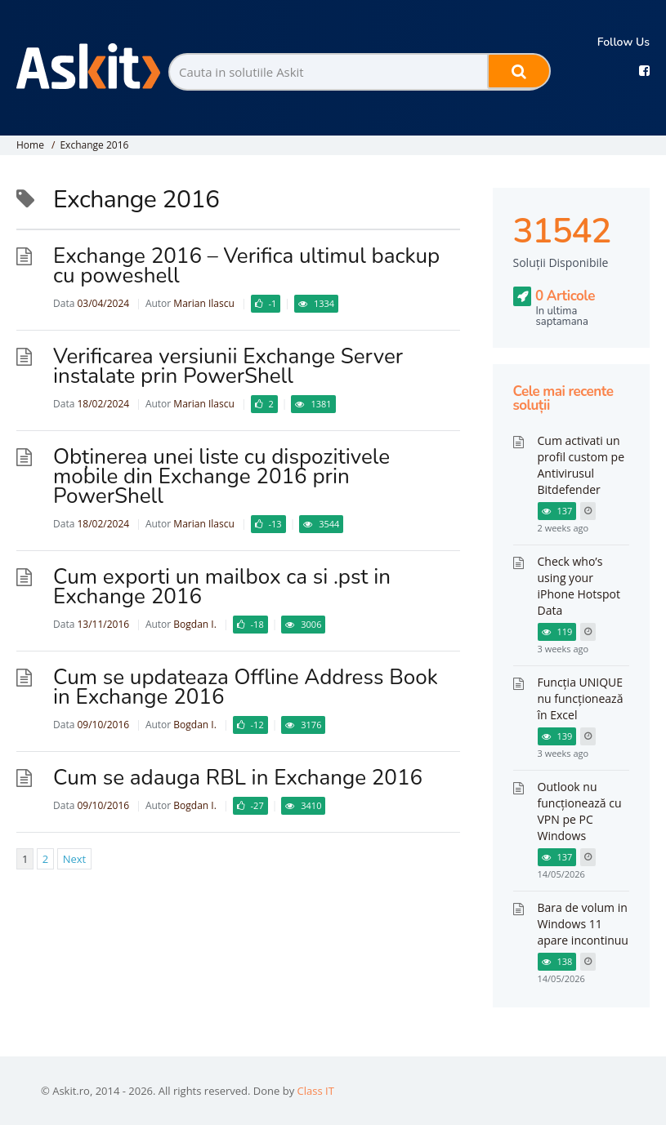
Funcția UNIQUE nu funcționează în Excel (581, 698)
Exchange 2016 (94, 145)
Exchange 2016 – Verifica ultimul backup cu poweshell (246, 266)
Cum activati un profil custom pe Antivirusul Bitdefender (581, 465)
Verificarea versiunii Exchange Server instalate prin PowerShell (228, 366)
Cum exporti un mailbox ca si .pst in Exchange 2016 (222, 586)
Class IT (315, 1090)
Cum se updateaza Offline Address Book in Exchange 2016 (245, 687)
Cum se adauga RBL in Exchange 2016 (237, 777)
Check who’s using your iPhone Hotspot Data (579, 586)
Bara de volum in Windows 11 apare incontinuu (583, 924)
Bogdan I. (194, 624)
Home (30, 145)
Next (75, 859)
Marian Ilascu (203, 303)
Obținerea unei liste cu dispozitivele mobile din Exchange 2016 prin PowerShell (221, 476)
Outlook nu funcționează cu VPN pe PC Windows (580, 811)
